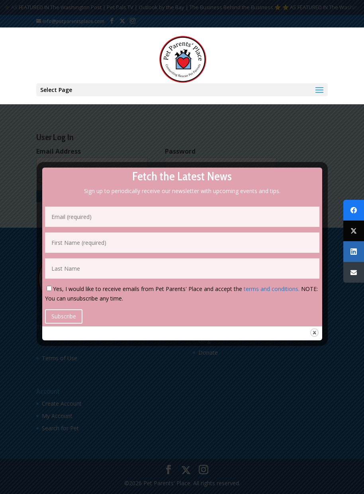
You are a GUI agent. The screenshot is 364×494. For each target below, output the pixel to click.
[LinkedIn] (353, 251)
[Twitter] (353, 231)
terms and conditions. (271, 289)
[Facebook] (353, 210)
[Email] (353, 272)
